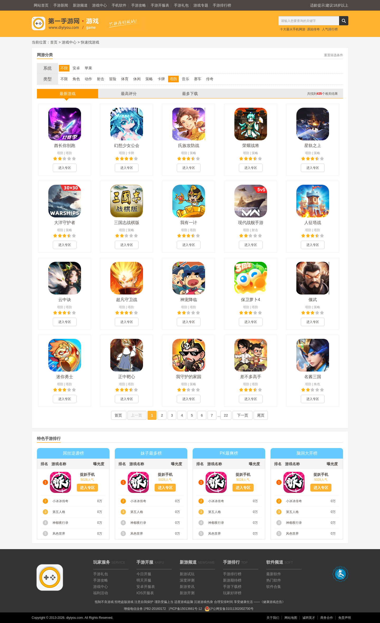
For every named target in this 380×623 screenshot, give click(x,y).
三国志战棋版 (126, 222)
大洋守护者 (64, 222)
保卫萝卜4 (250, 299)
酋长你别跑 (64, 145)
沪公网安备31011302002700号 (229, 609)
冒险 (112, 79)
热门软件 (273, 580)
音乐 (185, 79)
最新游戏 (67, 93)
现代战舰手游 (250, 222)
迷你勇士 (64, 376)
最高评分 (129, 93)
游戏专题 (200, 5)
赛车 (197, 79)
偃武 (312, 299)
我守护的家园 (188, 376)
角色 (76, 79)
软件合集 (273, 586)
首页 (54, 42)
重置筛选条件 (333, 55)
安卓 (76, 68)
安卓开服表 (145, 586)
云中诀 (64, 299)
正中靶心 (126, 376)
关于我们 (273, 618)
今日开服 (143, 574)
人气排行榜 (330, 29)
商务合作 (326, 618)
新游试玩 (187, 574)
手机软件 (119, 5)
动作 (88, 79)
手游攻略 (138, 5)
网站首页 (41, 5)
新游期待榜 (232, 580)
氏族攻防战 (188, 145)
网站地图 (290, 618)
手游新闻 (60, 5)
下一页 (242, 415)
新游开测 (187, 593)
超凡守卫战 (126, 299)
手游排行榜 (222, 5)
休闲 (137, 79)
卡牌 (161, 79)
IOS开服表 (145, 593)
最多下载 (190, 93)
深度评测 (187, 580)
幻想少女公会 (126, 145)
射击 (100, 79)
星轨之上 (312, 145)
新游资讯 (187, 586)
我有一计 (188, 222)
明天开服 (143, 580)
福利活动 (100, 593)
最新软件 (273, 574)
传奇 (209, 79)
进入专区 (64, 168)
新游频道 (80, 5)
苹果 (88, 68)
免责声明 (344, 618)
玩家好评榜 (232, 593)
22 (226, 415)
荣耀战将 (250, 145)
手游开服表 (160, 5)
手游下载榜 (232, 586)
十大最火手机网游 (292, 29)
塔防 (173, 79)
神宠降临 (188, 299)
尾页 (260, 415)
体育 (125, 79)
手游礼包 (181, 5)
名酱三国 (312, 376)
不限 (64, 68)
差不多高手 (250, 376)
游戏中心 (99, 5)
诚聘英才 (308, 618)
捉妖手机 (87, 474)
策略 (149, 79)
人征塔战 (312, 222)
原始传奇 (313, 29)
